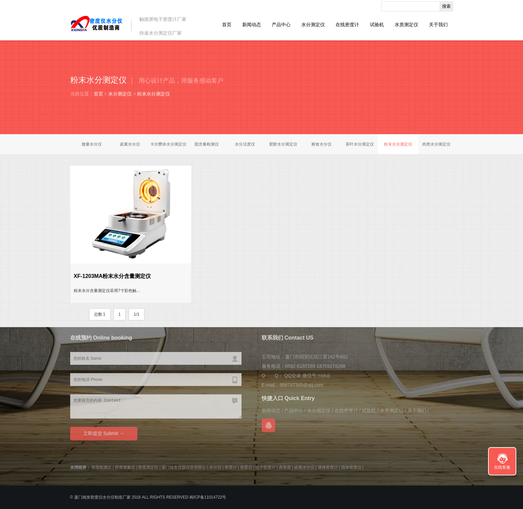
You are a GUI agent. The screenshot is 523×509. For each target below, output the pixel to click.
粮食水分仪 (321, 144)
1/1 (136, 314)
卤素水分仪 (130, 144)
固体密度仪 (351, 467)
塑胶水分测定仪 (283, 144)
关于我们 (438, 24)
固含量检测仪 (206, 144)
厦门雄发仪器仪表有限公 (184, 467)
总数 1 (99, 314)
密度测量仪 (125, 467)
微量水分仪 (92, 144)
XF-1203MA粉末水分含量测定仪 (112, 276)
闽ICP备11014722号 (207, 497)
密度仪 (246, 467)
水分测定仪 (313, 24)
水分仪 (215, 467)
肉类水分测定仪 (436, 144)
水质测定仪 (406, 24)
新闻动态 (251, 24)
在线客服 (502, 467)
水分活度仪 (245, 144)
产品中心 (281, 24)
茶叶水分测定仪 (360, 144)
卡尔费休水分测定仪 (168, 144)
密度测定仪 (148, 467)
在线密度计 (347, 24)
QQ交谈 (292, 375)
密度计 (231, 467)
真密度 (285, 467)
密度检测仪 (101, 467)
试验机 (377, 24)
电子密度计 (265, 467)
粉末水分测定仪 (153, 93)
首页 (226, 24)
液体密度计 (328, 467)
